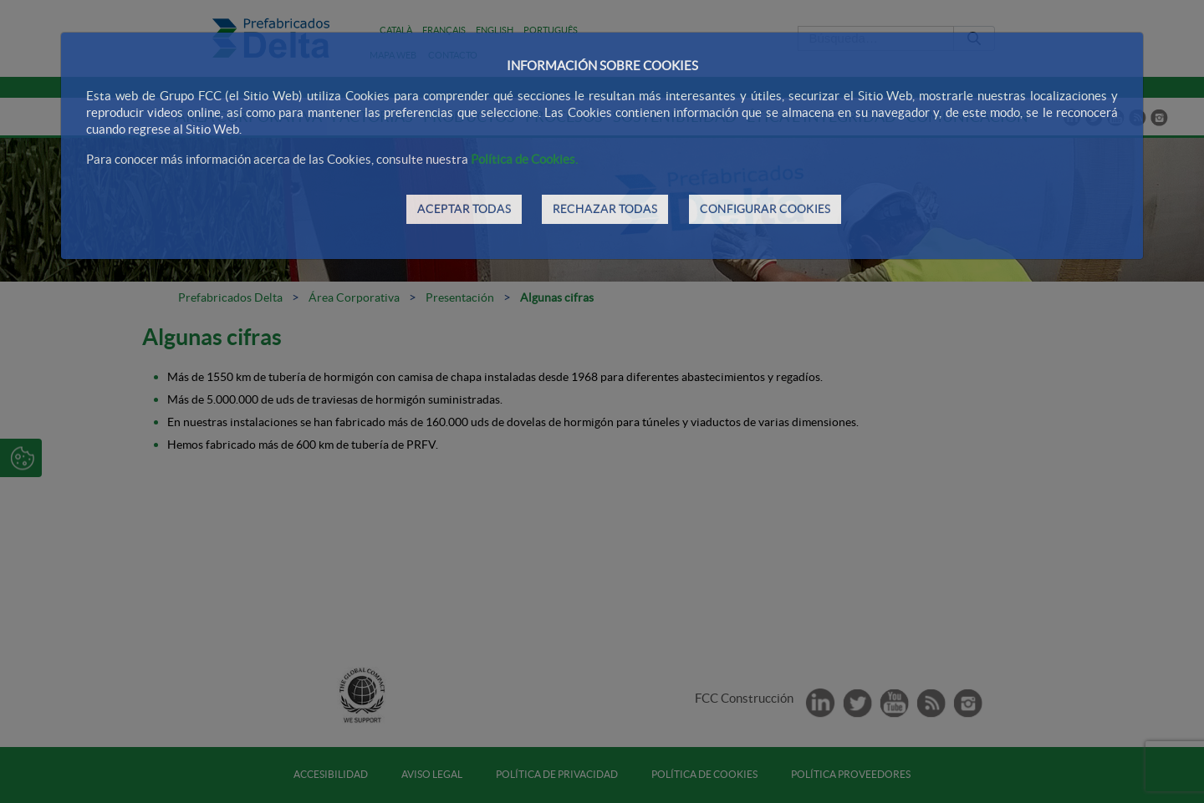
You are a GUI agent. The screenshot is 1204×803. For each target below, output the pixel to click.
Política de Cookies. (524, 159)
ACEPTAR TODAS (464, 209)
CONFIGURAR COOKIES (765, 209)
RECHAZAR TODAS (605, 209)
